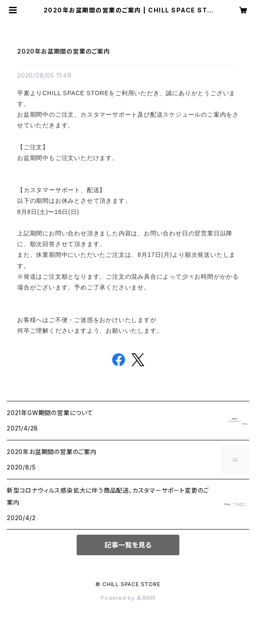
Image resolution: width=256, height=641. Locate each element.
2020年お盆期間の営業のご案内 (63, 51)
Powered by (128, 598)
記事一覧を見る (128, 545)
